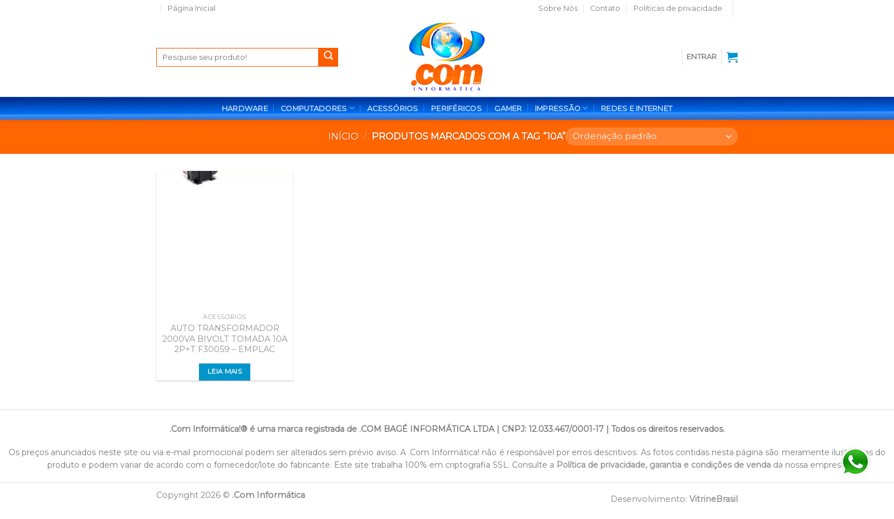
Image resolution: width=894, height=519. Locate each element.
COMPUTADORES (318, 108)
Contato (605, 8)
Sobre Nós (558, 8)
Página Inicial (192, 8)
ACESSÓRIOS (392, 108)
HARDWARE (245, 108)
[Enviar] (328, 57)
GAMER (508, 108)
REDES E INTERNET (636, 108)
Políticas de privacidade (677, 8)
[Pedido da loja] (652, 136)
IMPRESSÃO (561, 108)
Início (343, 136)
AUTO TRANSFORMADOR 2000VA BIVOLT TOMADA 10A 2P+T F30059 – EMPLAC (224, 338)
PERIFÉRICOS (456, 108)
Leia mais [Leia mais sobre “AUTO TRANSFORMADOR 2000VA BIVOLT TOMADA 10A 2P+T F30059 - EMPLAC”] (225, 371)
